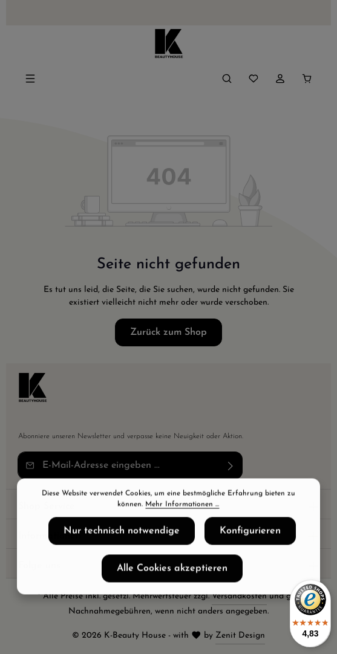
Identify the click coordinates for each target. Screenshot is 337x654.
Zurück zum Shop (168, 332)
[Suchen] (227, 78)
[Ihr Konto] (280, 78)
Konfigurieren (250, 537)
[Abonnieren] (231, 465)
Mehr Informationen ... (182, 510)
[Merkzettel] (253, 78)
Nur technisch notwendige (122, 537)
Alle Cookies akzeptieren (172, 575)
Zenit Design (240, 635)
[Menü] (30, 78)
